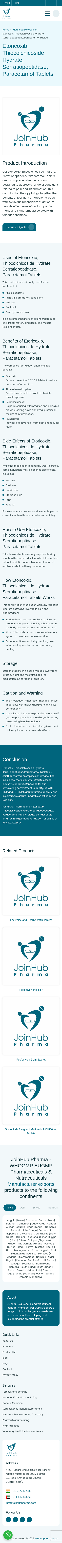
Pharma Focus (10, 1425)
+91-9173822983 (21, 1491)
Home (5, 29)
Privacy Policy (10, 1375)
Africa (10, 1207)
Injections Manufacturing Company (22, 1414)
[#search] (56, 13)
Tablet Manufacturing (14, 1391)
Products (7, 1346)
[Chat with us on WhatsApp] (8, 1535)
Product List (9, 1352)
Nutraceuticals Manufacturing (19, 1397)
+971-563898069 (21, 1497)
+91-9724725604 (11, 822)
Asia (23, 1207)
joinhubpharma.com (46, 1538)
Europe (36, 1207)
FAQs (5, 1363)
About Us (7, 1341)
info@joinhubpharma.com (28, 818)
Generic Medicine (12, 1403)
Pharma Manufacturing (15, 1420)
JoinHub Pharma (12, 776)
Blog (4, 1358)
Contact (7, 1369)
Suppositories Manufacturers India (22, 1408)
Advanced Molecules (24, 29)
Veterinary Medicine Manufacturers (22, 1431)
